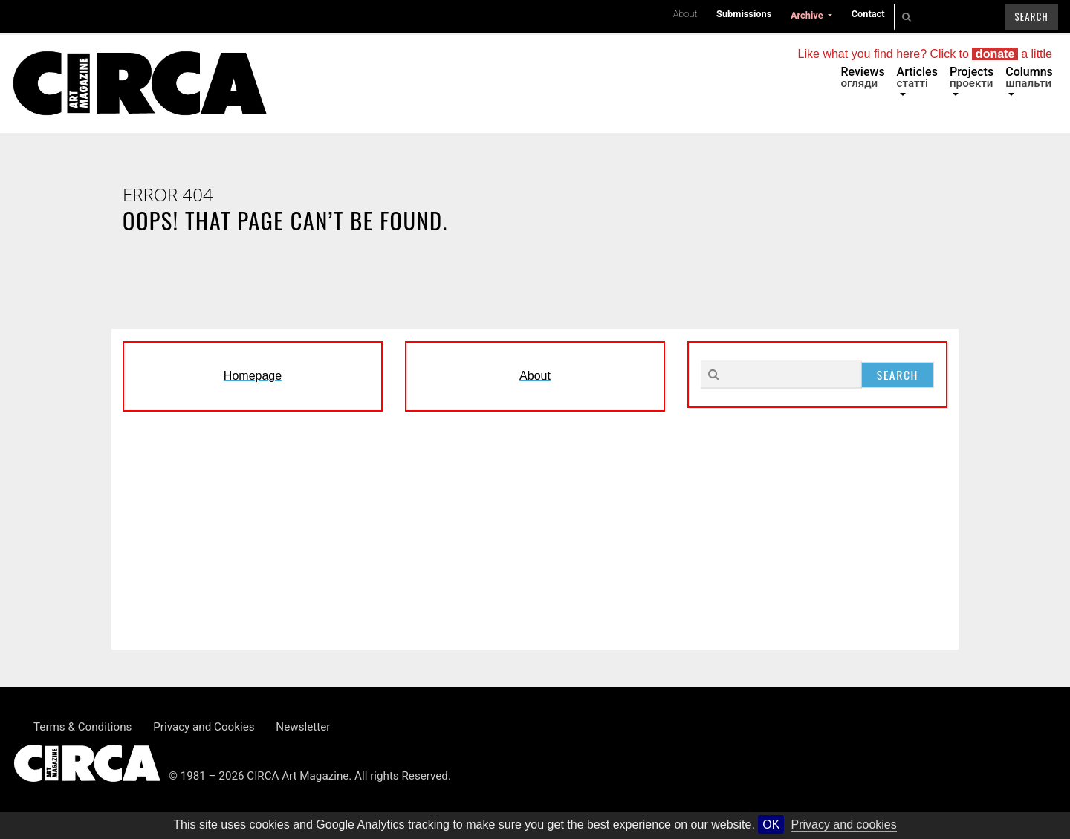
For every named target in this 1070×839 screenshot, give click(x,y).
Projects (971, 77)
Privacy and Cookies (203, 726)
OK (770, 824)
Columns (1029, 77)
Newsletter (303, 726)
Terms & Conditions (82, 726)
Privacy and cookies (843, 824)
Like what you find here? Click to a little (925, 54)
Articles (917, 77)
